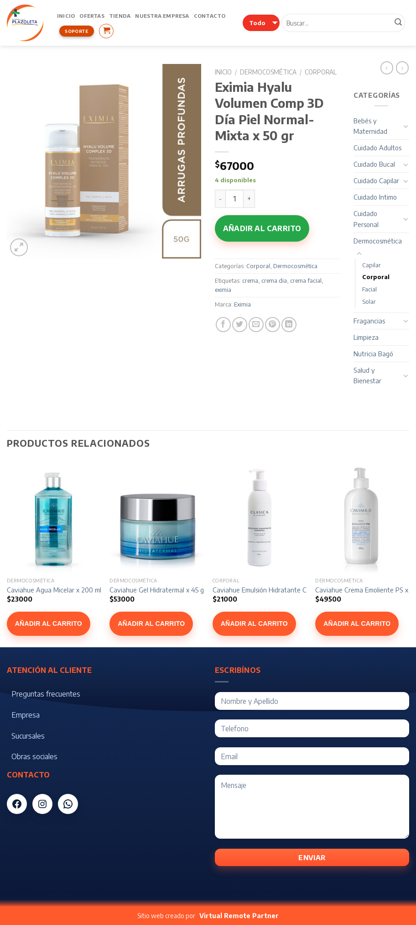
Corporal (321, 72)
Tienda (119, 15)
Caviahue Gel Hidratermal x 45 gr (157, 590)
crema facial (306, 280)
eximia (223, 289)
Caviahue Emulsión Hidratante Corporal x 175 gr (282, 590)
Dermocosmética (268, 72)
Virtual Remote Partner (239, 916)
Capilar (371, 265)
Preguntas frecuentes (45, 693)
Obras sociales (34, 756)
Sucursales (28, 735)
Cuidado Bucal (374, 164)
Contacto (210, 15)
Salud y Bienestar (367, 375)
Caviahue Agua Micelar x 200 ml (54, 590)
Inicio (66, 15)
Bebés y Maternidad (370, 125)
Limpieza (366, 337)
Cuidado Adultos (377, 147)
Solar (369, 301)
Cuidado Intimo (375, 197)
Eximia (242, 304)
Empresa (25, 714)
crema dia (274, 280)
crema (250, 280)
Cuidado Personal (366, 218)
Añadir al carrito (262, 228)
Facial (369, 289)
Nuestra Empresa (162, 15)
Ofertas (91, 15)
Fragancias (369, 321)
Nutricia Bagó (373, 353)
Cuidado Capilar (376, 180)
